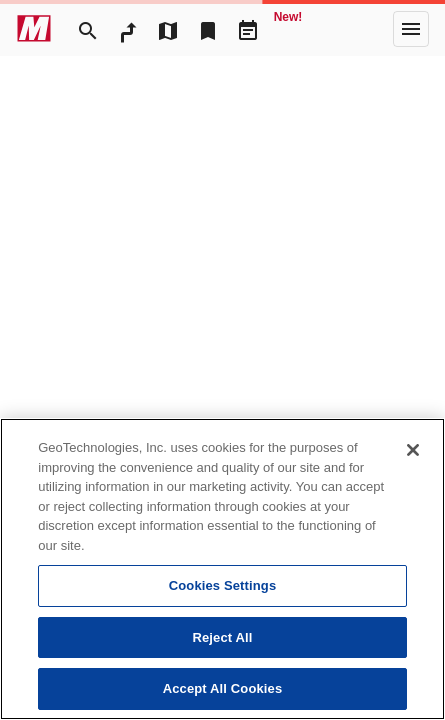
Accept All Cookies (223, 688)
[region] (222, 569)
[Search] (88, 29)
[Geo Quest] (288, 29)
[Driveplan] (248, 29)
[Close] (413, 450)
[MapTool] (168, 29)
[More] (411, 29)
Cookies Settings (223, 585)
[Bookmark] (208, 29)
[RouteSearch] (128, 29)
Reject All (222, 637)
